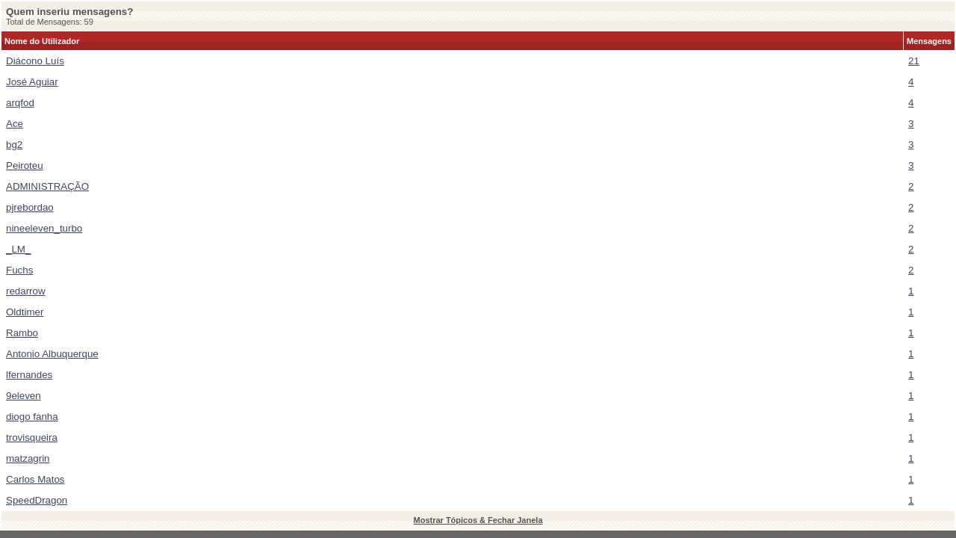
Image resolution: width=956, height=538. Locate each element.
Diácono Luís (35, 61)
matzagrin (28, 458)
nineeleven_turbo (44, 228)
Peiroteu (24, 165)
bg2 (14, 144)
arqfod (20, 102)
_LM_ (18, 249)
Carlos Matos (35, 479)
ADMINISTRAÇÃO (47, 186)
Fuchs (19, 270)
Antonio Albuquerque (52, 353)
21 (913, 61)
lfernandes (29, 374)
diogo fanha (32, 416)
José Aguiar (32, 81)
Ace (14, 123)
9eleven (23, 395)
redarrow (26, 291)
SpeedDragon (36, 500)
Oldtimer (24, 312)
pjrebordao (30, 207)
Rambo (22, 332)
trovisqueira (32, 437)
